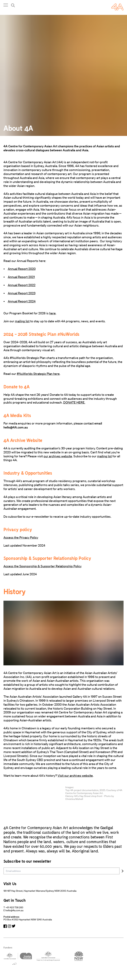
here (52, 313)
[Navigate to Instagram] (9, 926)
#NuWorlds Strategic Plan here (38, 374)
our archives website (58, 456)
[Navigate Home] (117, 6)
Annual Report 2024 (22, 301)
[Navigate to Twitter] (13, 926)
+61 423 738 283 (14, 907)
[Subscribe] (123, 870)
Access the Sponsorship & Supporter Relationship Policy (42, 566)
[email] (61, 870)
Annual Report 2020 (22, 269)
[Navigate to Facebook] (5, 926)
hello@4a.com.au (14, 910)
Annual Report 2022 (21, 285)
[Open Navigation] (5, 5)
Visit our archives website (75, 775)
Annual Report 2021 (21, 277)
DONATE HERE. (74, 402)
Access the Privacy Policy (20, 537)
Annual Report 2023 (21, 293)
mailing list (22, 321)
